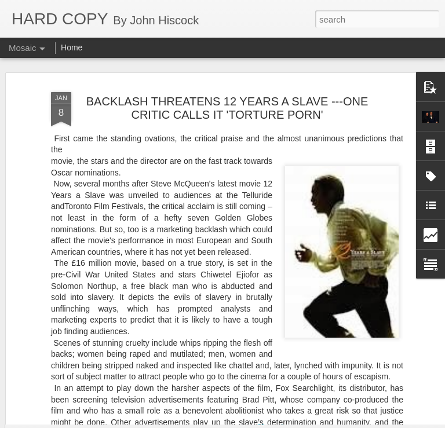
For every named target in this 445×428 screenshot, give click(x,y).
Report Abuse (292, 421)
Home (71, 47)
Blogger (258, 421)
